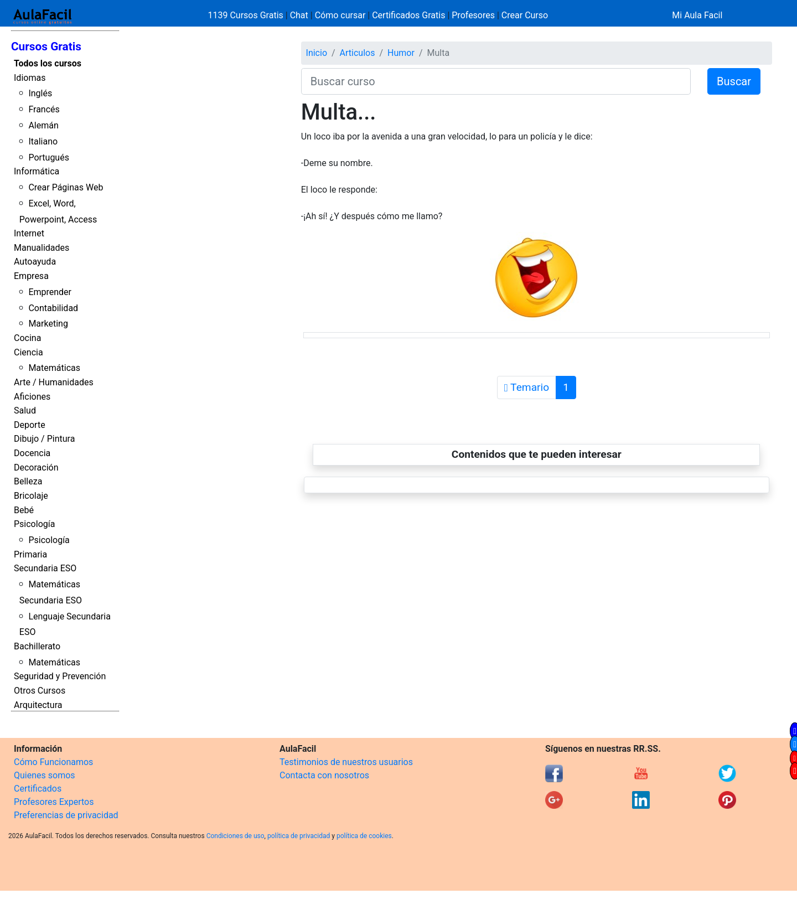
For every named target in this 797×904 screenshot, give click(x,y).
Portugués (48, 157)
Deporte (29, 425)
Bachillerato (37, 646)
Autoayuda (35, 261)
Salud (25, 410)
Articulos (357, 53)
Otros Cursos (39, 690)
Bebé (24, 510)
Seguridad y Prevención (60, 676)
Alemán (43, 125)
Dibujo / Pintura (44, 438)
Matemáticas (54, 368)
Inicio (316, 53)
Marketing (48, 323)
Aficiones (32, 396)
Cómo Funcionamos (53, 762)
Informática (36, 171)
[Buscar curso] (496, 81)
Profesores (473, 15)
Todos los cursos (47, 63)
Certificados (37, 788)
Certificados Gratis (408, 15)
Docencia (32, 453)
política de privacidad (298, 836)
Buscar (734, 81)
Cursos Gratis (46, 46)
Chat (299, 15)
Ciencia (28, 352)
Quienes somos (44, 775)
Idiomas (29, 78)
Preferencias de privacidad (66, 815)
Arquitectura (38, 705)
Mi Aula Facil (697, 15)
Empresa (31, 276)
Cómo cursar (340, 15)
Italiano (43, 141)
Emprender (49, 292)
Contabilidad (53, 308)
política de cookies (364, 836)
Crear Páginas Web (65, 187)
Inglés (40, 93)
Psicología (34, 524)
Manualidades (41, 247)
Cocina (27, 338)
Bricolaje (31, 495)
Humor (401, 53)
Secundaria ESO (45, 568)
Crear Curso (524, 15)
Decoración (36, 467)
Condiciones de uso (235, 836)
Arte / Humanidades (54, 382)
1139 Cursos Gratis (247, 15)
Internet (29, 233)
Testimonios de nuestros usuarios (346, 762)
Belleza (28, 481)
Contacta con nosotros (324, 775)
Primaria (30, 554)
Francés (43, 109)
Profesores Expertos (54, 802)
